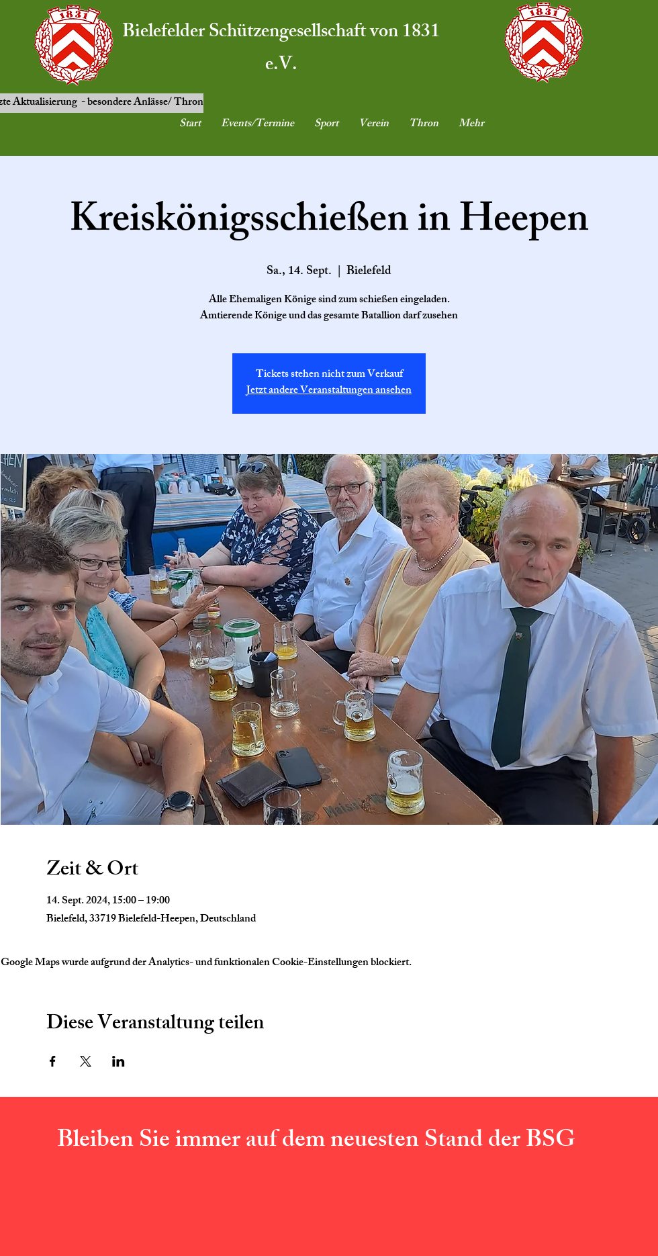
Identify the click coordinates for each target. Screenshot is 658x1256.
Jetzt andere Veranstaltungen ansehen (329, 391)
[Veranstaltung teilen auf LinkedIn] (118, 1061)
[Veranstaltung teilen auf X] (85, 1061)
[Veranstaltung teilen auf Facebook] (52, 1061)
